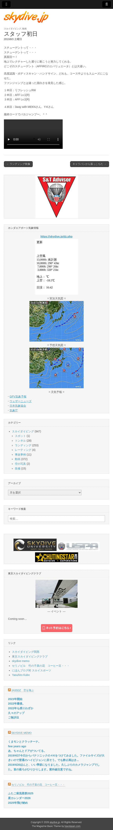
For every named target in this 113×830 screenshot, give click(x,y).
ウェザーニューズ (21, 401)
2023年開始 (15, 699)
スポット (20, 435)
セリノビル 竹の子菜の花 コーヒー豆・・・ (41, 665)
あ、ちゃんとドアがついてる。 (27, 750)
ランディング (23, 445)
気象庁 (14, 410)
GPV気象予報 (18, 396)
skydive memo (20, 661)
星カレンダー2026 (19, 798)
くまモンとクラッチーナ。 (24, 741)
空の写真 (20, 463)
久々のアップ (16, 713)
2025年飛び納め (18, 802)
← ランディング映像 (18, 164)
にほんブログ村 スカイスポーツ (31, 670)
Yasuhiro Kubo (21, 674)
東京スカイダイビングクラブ (30, 656)
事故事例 (20, 454)
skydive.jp (55, 822)
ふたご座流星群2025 (20, 793)
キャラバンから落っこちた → (90, 164)
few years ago (17, 746)
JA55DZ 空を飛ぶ (23, 690)
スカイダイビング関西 (25, 651)
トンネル (20, 440)
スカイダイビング (12, 28)
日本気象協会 (18, 405)
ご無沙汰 (13, 717)
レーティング (23, 449)
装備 (17, 468)
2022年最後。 (16, 703)
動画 (24, 28)
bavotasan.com (72, 826)
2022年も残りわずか (20, 708)
